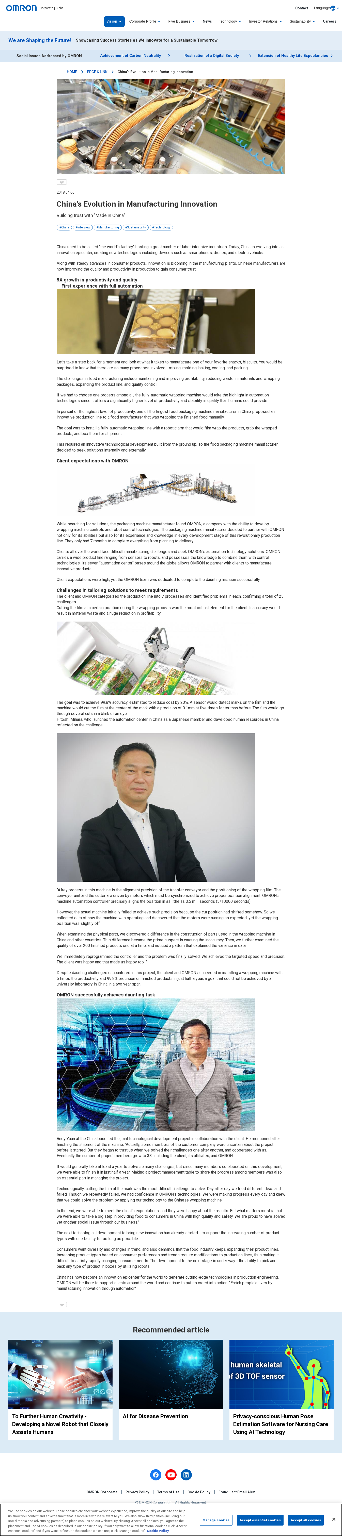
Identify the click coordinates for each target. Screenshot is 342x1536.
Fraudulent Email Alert (237, 1492)
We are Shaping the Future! (39, 40)
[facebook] (155, 1474)
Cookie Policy (199, 1492)
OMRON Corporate (102, 1492)
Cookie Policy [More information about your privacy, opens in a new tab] (158, 1531)
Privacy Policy (137, 1492)
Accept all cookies (306, 1520)
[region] (171, 1520)
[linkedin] (186, 1474)
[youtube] (171, 1474)
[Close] (333, 1519)
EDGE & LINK (97, 72)
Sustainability (136, 227)
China (65, 227)
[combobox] (326, 8)
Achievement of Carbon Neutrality (130, 56)
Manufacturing (108, 227)
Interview (83, 227)
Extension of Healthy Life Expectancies (293, 56)
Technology (162, 227)
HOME (72, 72)
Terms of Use (168, 1492)
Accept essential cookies (260, 1520)
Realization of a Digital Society (211, 56)
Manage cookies (216, 1520)
